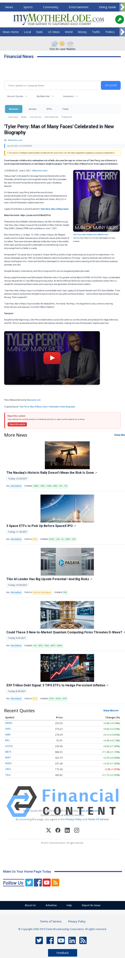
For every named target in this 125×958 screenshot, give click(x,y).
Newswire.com (40, 171)
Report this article (17, 424)
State (39, 32)
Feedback (62, 953)
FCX (60, 486)
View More (110, 710)
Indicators (68, 96)
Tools (65, 108)
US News (54, 32)
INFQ (40, 646)
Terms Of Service (98, 819)
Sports (28, 7)
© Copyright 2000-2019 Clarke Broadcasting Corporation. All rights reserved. (62, 929)
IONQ (46, 646)
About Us (28, 905)
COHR (48, 486)
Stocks (32, 108)
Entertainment (79, 7)
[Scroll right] (122, 7)
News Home (11, 32)
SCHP (58, 699)
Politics (110, 32)
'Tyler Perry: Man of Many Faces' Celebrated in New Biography (47, 407)
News (9, 7)
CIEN (42, 486)
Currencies (35, 116)
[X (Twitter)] (48, 830)
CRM (55, 486)
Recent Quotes (15, 96)
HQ (35, 646)
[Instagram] (77, 830)
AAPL (8, 728)
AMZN (8, 723)
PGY (65, 592)
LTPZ (51, 699)
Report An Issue (93, 905)
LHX (58, 539)
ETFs (49, 108)
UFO (74, 539)
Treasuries (66, 116)
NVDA (8, 763)
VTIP (65, 699)
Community (50, 7)
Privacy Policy (73, 819)
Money (82, 32)
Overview (13, 116)
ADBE (36, 486)
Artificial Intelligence (42, 592)
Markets (13, 108)
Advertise (50, 905)
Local (27, 32)
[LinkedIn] (67, 830)
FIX (65, 486)
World (69, 32)
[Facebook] (58, 830)
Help (70, 905)
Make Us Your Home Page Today (27, 871)
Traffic (96, 32)
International (51, 116)
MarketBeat (16, 486)
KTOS (51, 539)
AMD (8, 734)
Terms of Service (51, 921)
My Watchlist (43, 96)
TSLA (8, 775)
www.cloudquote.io (90, 810)
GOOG (9, 746)
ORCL (8, 769)
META (8, 751)
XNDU (59, 646)
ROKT (68, 539)
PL (63, 539)
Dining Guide (107, 7)
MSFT (8, 757)
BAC (7, 740)
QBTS (53, 646)
